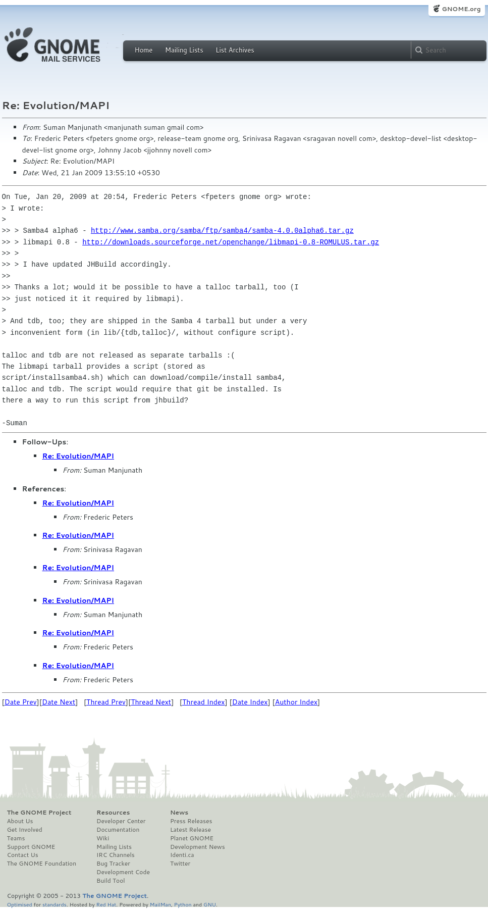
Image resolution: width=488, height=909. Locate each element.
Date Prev (21, 702)
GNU (209, 904)
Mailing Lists (184, 50)
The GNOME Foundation (42, 864)
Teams (16, 838)
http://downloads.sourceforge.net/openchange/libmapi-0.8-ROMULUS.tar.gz (230, 242)
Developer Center (120, 821)
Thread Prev (106, 702)
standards (54, 904)
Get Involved (24, 830)
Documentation (117, 830)
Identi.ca (182, 855)
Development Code (123, 872)
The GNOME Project (39, 813)
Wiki (102, 838)
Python (183, 904)
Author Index (296, 702)
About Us (20, 821)
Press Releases (191, 821)
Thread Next (151, 702)
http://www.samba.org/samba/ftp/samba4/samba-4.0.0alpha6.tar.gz (222, 230)
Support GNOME (31, 847)
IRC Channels (115, 855)
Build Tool (110, 881)
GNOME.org (461, 9)
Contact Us (22, 855)
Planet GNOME (191, 838)
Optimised (19, 904)
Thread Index (203, 702)
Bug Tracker (113, 864)
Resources (113, 813)
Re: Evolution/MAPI (78, 456)
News (179, 813)
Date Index (250, 702)
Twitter (180, 864)
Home (144, 50)
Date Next (58, 702)
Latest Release (190, 830)
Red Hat (106, 904)
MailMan (160, 904)
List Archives (234, 50)
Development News (197, 847)
